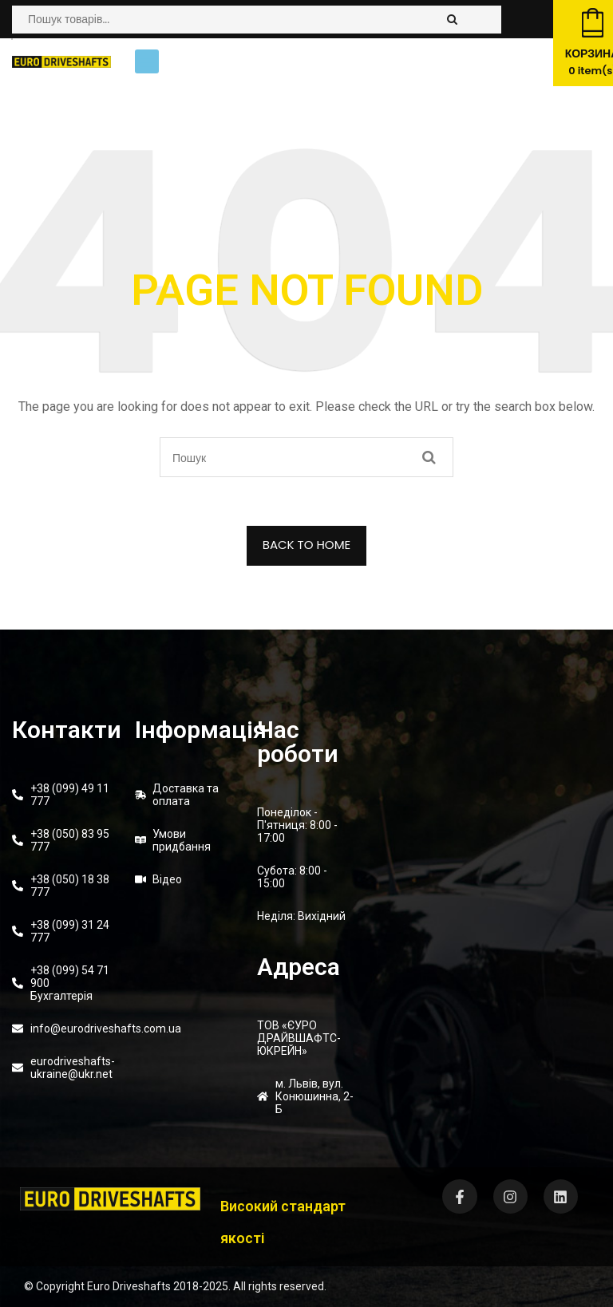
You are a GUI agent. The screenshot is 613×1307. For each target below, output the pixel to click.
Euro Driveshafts (129, 1286)
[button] (147, 61)
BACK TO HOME (307, 544)
